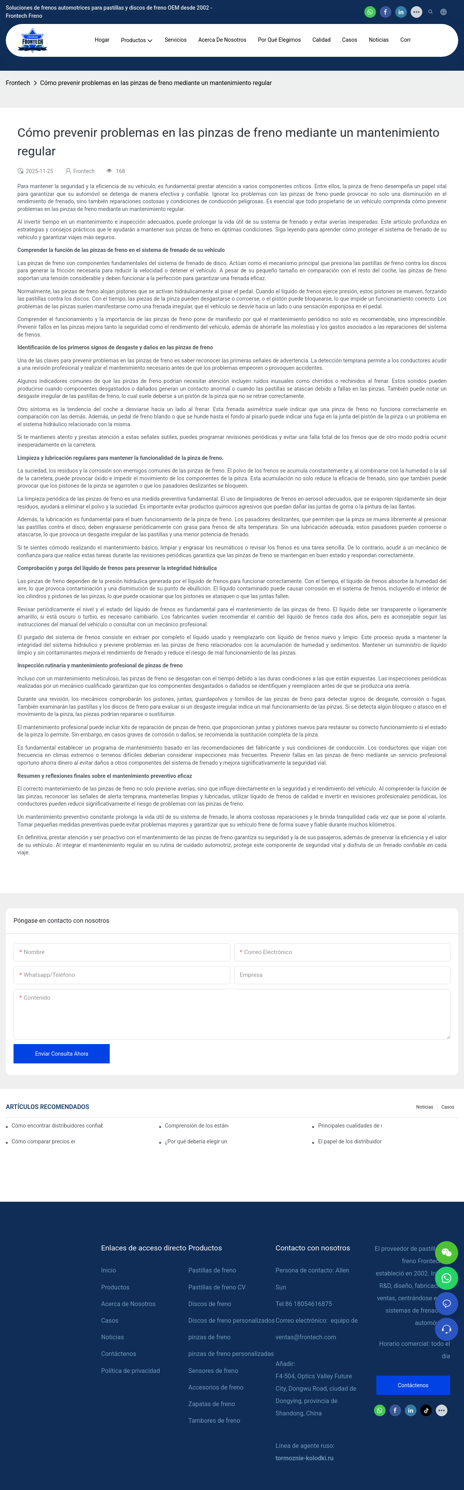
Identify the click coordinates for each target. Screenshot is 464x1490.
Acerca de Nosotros (128, 1304)
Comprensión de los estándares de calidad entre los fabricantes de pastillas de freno (196, 1126)
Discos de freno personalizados (232, 1320)
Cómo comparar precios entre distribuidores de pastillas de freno (43, 1141)
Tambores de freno (214, 1420)
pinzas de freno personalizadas (231, 1353)
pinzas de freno (210, 1337)
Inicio (108, 1270)
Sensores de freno (213, 1370)
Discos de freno (210, 1304)
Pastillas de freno (212, 1270)
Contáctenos (118, 1353)
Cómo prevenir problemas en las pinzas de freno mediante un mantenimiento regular (156, 83)
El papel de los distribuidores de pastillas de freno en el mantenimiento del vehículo (349, 1141)
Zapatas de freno (212, 1404)
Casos (447, 1107)
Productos (115, 1287)
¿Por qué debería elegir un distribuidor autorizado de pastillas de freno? (196, 1141)
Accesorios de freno (216, 1387)
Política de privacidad (130, 1370)
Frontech (18, 83)
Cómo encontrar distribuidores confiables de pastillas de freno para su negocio (57, 1126)
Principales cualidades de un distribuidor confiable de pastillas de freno (349, 1126)
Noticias (424, 1107)
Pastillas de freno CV (217, 1287)
